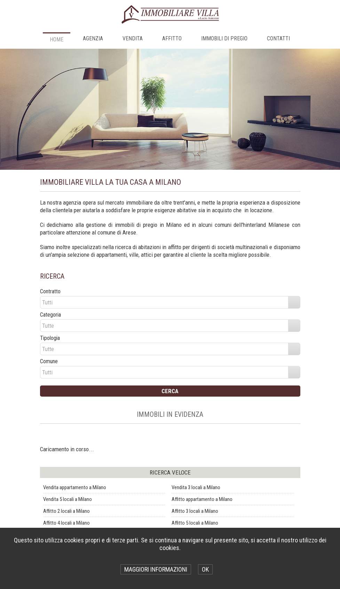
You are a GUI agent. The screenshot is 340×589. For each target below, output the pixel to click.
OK (205, 569)
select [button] (294, 302)
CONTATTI (278, 38)
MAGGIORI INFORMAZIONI (155, 569)
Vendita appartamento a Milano (74, 487)
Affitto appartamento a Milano (202, 499)
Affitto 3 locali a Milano (195, 511)
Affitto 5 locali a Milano (195, 523)
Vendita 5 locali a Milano (67, 499)
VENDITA (132, 38)
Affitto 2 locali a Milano (66, 511)
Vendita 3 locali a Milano (196, 487)
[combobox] (164, 302)
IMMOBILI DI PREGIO (224, 38)
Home (56, 39)
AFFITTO (172, 38)
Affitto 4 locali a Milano (66, 523)
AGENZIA (93, 38)
